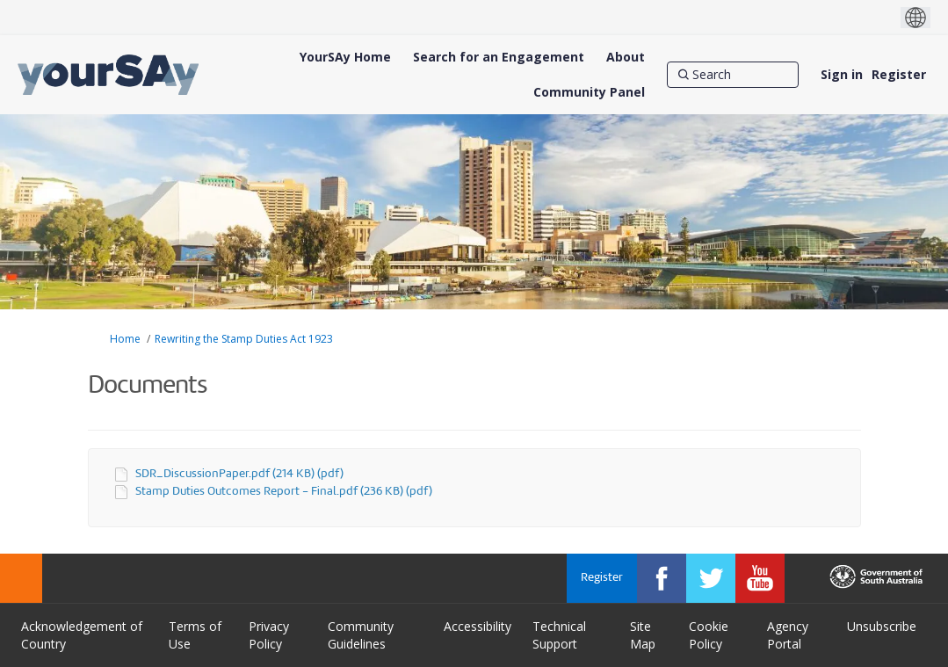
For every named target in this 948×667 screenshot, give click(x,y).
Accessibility (477, 626)
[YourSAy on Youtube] (760, 578)
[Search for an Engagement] (499, 57)
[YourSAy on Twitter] (710, 578)
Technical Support (559, 635)
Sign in (842, 74)
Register (899, 74)
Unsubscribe (881, 626)
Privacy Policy (269, 635)
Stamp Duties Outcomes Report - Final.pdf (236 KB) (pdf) (283, 491)
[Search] (733, 75)
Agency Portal (787, 635)
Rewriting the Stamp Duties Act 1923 (244, 338)
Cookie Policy (708, 635)
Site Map (642, 635)
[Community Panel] (589, 92)
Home (125, 338)
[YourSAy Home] (345, 57)
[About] (625, 57)
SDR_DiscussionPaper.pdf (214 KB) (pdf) (239, 474)
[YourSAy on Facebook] (661, 578)
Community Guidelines (361, 635)
